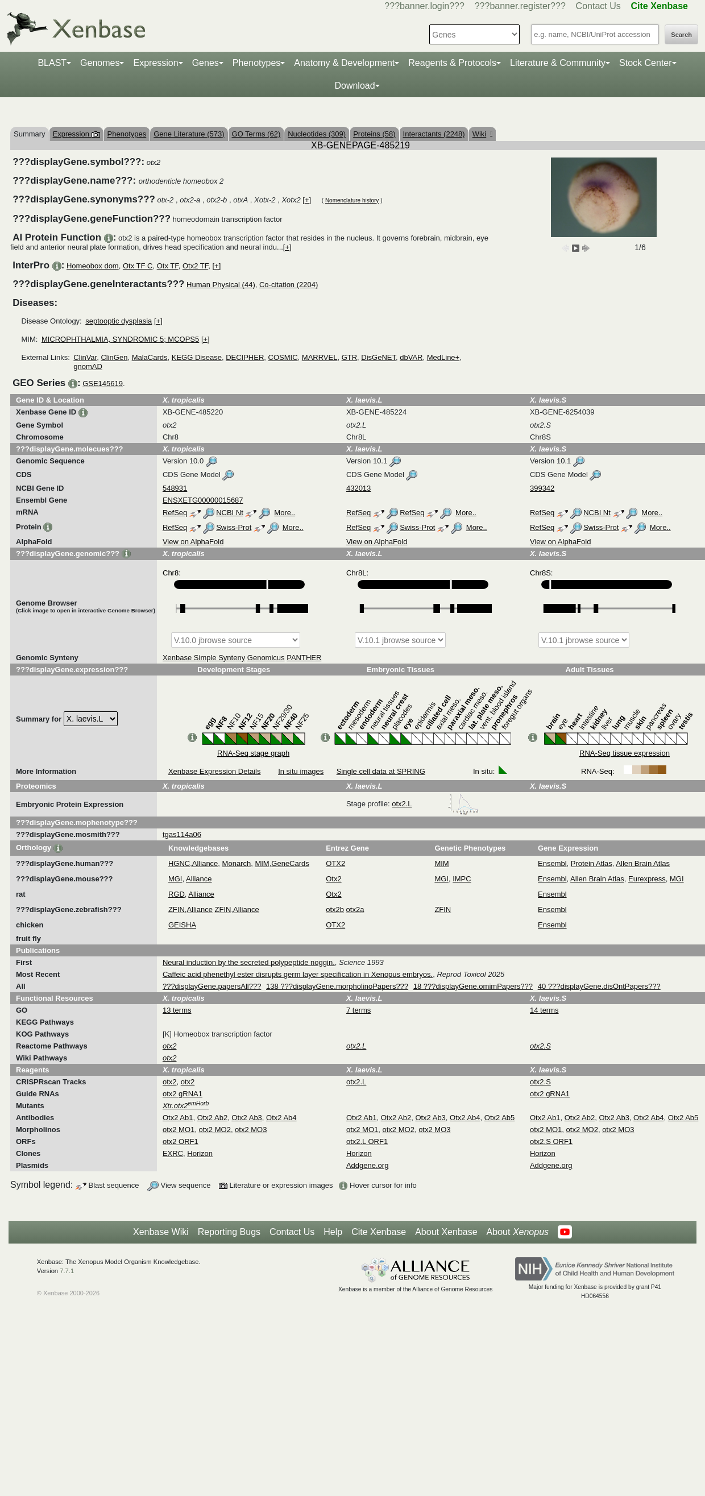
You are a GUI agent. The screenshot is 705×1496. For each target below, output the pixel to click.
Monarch (236, 863)
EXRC (173, 1153)
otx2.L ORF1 (367, 1141)
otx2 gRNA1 (182, 1093)
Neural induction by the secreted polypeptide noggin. (249, 962)
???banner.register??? (520, 6)
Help (333, 1232)
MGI (175, 879)
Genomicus (266, 657)
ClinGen (114, 357)
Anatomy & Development (344, 63)
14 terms (544, 1010)
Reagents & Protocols (452, 63)
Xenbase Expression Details (214, 771)
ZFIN (176, 909)
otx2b (335, 909)
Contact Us (598, 6)
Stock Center (645, 63)
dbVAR (411, 357)
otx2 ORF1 (180, 1141)
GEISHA (182, 925)
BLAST (52, 63)
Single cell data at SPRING (381, 771)
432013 (358, 488)
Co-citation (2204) (288, 284)
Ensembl (552, 863)
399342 (542, 488)
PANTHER (304, 657)
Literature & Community (558, 63)
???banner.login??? (424, 6)
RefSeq (175, 512)
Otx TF (168, 266)
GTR (349, 357)
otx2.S (540, 1082)
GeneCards (290, 863)
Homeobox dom (93, 266)
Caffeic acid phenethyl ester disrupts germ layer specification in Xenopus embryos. (298, 974)
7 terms (358, 1010)
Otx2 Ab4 (281, 1117)
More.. (284, 512)
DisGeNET (378, 357)
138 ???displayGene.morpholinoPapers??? (337, 986)
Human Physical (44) (220, 284)
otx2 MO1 (178, 1129)
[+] (306, 200)
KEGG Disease (197, 357)
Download (354, 85)
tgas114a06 (182, 834)
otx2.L (435, 803)
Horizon (200, 1153)
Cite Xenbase (378, 1232)
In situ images (301, 771)
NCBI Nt (229, 512)
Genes (205, 63)
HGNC (179, 863)
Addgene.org (367, 1165)
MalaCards (150, 357)
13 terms (177, 1010)
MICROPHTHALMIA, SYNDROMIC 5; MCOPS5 (120, 339)
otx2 (170, 1082)
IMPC (462, 879)
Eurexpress (647, 879)
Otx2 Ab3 (246, 1117)
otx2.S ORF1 (551, 1141)
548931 (175, 488)
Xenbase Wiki (161, 1232)
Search (681, 34)
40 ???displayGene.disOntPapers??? (599, 986)
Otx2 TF (195, 266)
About (518, 1232)
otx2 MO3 (251, 1129)
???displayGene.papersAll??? (212, 986)
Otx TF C (137, 266)
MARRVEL (320, 357)
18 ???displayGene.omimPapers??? (473, 986)
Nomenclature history (352, 200)
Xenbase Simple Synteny (204, 657)
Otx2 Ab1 (178, 1117)
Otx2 (333, 879)
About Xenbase (446, 1232)
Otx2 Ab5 (499, 1117)
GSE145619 (102, 383)
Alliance (205, 863)
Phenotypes (257, 63)
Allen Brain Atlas (643, 863)
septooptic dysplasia (118, 321)
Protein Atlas (591, 863)
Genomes (99, 63)
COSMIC (283, 357)
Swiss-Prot (233, 527)
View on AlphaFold (193, 541)
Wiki (482, 134)
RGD (176, 894)
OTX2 (335, 863)
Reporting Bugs (229, 1232)
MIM (262, 863)
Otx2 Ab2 (212, 1117)
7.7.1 (67, 1270)
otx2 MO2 (215, 1129)
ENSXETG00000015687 (203, 500)
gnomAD (87, 366)
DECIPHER (245, 357)
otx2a (355, 909)
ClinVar (85, 357)
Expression (155, 63)
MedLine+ (443, 357)
